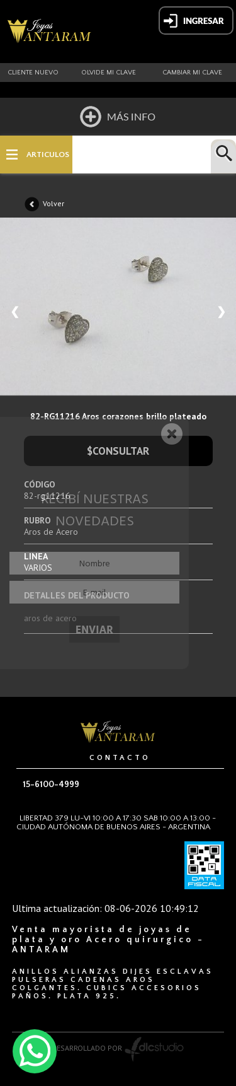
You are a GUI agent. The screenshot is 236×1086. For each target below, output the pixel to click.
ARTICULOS (47, 154)
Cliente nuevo (33, 72)
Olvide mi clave (108, 72)
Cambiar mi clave (192, 72)
